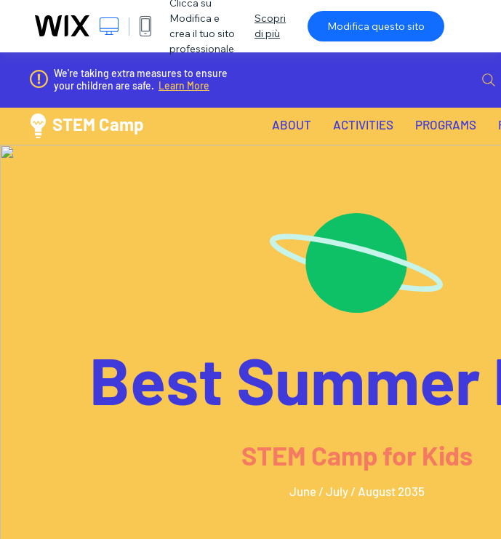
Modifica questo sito (376, 26)
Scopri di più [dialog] (270, 26)
